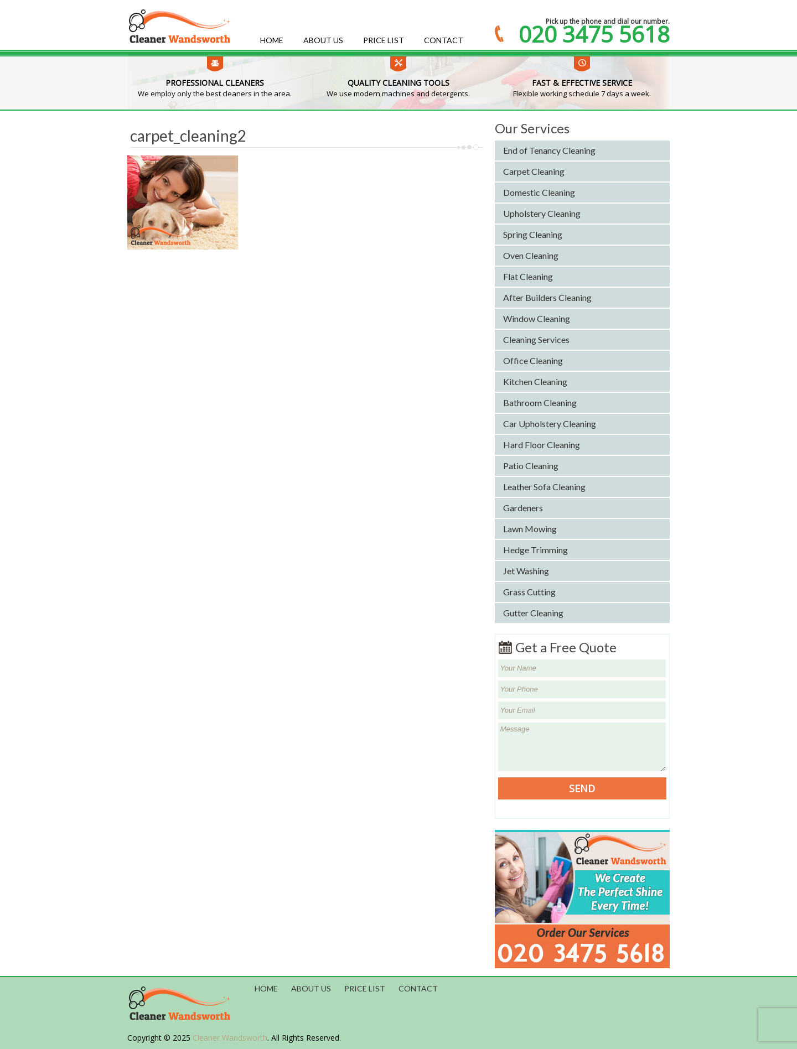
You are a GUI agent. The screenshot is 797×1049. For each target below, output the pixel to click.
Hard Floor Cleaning (541, 444)
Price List (383, 40)
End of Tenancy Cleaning (549, 150)
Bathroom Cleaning (540, 402)
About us (323, 40)
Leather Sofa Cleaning (544, 486)
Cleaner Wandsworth (230, 1037)
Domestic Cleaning (539, 192)
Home (271, 40)
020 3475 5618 (594, 34)
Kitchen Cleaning (535, 381)
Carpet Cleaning (534, 171)
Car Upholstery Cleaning (549, 423)
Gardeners (523, 507)
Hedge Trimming (535, 549)
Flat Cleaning (528, 276)
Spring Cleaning (532, 234)
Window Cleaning (536, 318)
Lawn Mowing (530, 528)
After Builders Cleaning (547, 297)
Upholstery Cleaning (542, 213)
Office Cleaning (533, 360)
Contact (443, 40)
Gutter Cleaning (533, 612)
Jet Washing (526, 570)
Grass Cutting (529, 591)
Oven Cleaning (530, 255)
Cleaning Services (536, 339)
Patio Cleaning (530, 465)
